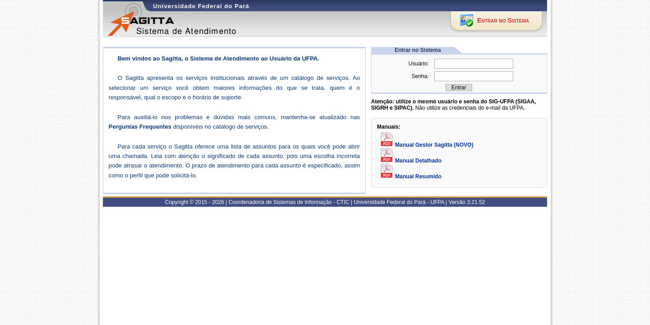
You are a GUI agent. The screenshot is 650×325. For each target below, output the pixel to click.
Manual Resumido (410, 176)
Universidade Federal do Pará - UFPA (398, 202)
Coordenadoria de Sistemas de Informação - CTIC (288, 202)
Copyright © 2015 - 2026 (194, 202)
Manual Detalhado (410, 161)
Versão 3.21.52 (467, 202)
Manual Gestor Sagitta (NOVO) (426, 145)
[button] (459, 87)
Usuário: (419, 63)
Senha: (420, 76)
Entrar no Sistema (503, 20)
